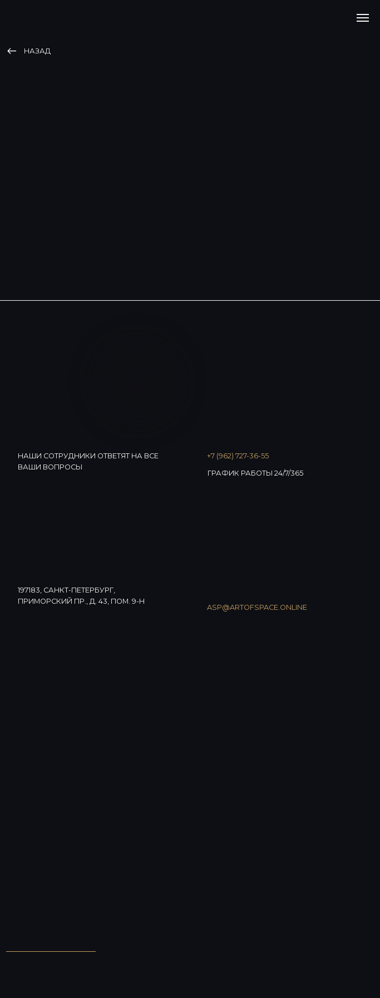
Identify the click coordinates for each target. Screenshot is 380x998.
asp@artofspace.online (257, 607)
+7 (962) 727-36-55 (238, 456)
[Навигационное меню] (363, 18)
